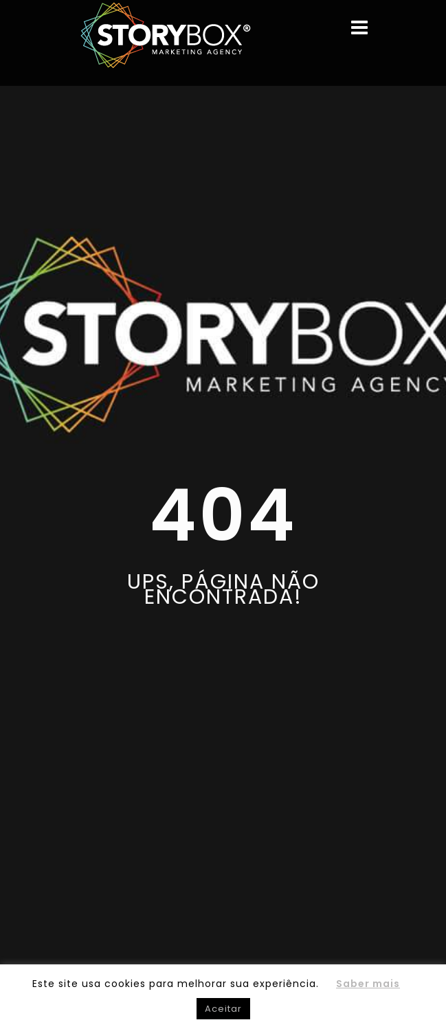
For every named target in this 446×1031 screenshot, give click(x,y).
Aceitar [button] (223, 1008)
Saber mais (368, 983)
